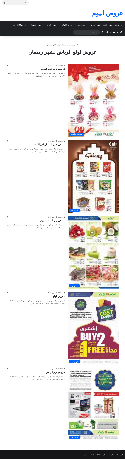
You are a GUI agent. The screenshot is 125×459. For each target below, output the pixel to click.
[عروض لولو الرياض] (93, 403)
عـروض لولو (59, 296)
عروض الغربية (52, 25)
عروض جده (81, 25)
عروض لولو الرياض (55, 372)
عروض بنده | (103, 454)
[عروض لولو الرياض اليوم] (93, 252)
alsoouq (60, 65)
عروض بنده (118, 25)
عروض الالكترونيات (19, 25)
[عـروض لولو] (93, 328)
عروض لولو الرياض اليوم (52, 220)
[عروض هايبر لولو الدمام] (93, 100)
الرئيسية (74, 45)
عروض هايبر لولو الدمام (53, 69)
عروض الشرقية (67, 25)
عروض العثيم (108, 25)
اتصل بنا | (96, 454)
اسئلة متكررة (88, 454)
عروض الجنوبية (36, 25)
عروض (111, 454)
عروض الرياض (95, 25)
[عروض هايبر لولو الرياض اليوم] (93, 176)
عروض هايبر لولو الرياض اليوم (50, 144)
